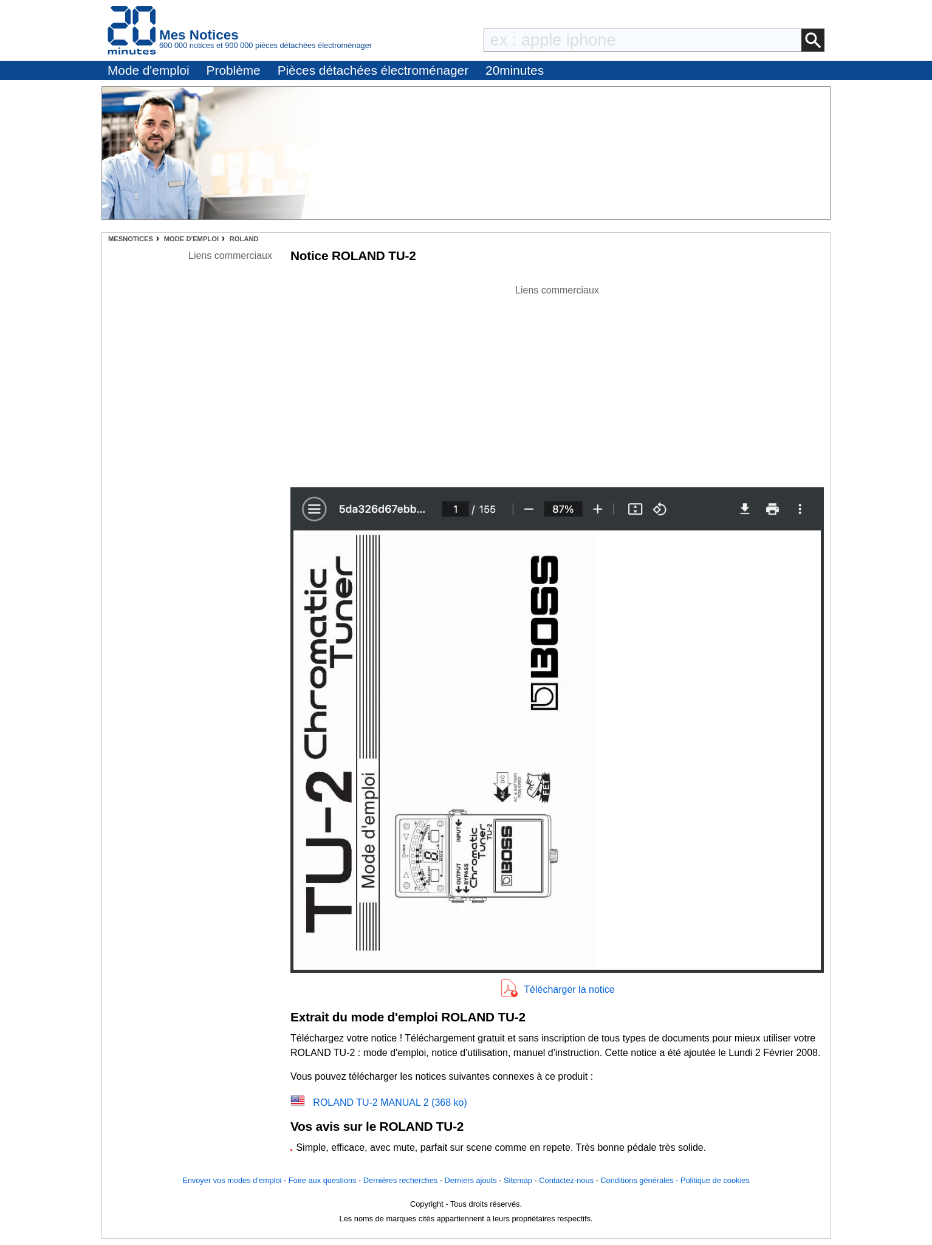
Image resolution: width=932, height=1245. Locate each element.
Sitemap (518, 1180)
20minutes (514, 70)
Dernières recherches (400, 1180)
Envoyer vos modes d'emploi (231, 1180)
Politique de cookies (715, 1180)
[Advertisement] (557, 383)
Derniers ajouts (471, 1180)
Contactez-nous (566, 1180)
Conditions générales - (640, 1180)
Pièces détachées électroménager (373, 70)
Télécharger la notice (569, 989)
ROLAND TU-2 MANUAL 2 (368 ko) (390, 1102)
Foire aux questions (323, 1180)
